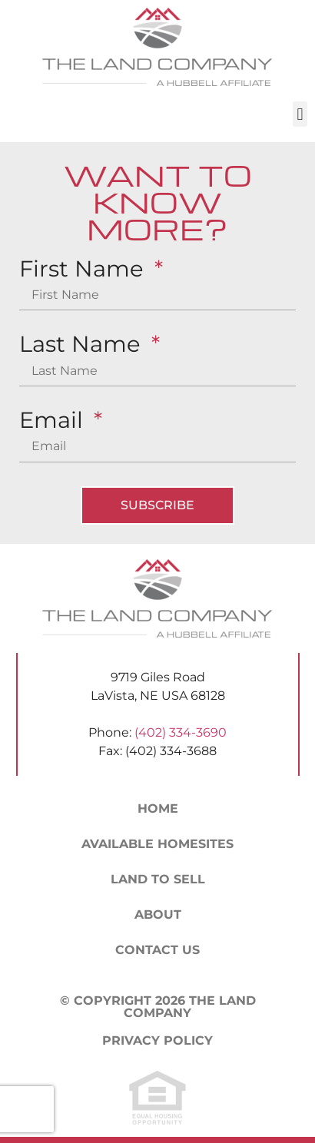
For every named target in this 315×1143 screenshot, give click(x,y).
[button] (300, 114)
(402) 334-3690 (180, 732)
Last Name (83, 344)
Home (158, 808)
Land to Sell (158, 879)
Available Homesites (157, 844)
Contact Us (157, 950)
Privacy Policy (157, 1040)
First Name (84, 269)
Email (54, 420)
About (157, 914)
